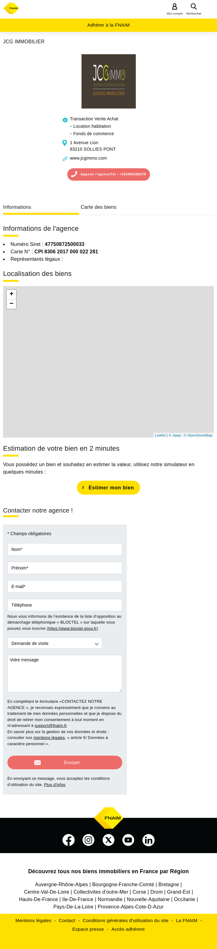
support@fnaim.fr (50, 725)
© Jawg (175, 435)
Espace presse (88, 926)
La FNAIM (187, 917)
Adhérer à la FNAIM (108, 25)
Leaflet (160, 435)
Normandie (110, 896)
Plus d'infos (54, 781)
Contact (67, 917)
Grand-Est (178, 889)
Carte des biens (98, 207)
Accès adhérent (128, 926)
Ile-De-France (78, 896)
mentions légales (49, 737)
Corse (139, 889)
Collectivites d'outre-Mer (100, 889)
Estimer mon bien (111, 487)
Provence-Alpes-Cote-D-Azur (131, 904)
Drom (156, 889)
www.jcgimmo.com (88, 158)
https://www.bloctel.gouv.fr (72, 628)
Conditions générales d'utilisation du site (126, 917)
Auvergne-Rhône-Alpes (61, 881)
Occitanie (184, 896)
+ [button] (12, 294)
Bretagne (168, 881)
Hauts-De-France (38, 896)
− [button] (12, 304)
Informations (17, 207)
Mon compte (175, 13)
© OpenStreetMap (198, 435)
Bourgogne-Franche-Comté (123, 881)
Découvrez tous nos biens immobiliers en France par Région (108, 868)
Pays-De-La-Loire (73, 904)
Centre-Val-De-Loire (46, 889)
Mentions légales (33, 917)
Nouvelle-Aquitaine (148, 896)
